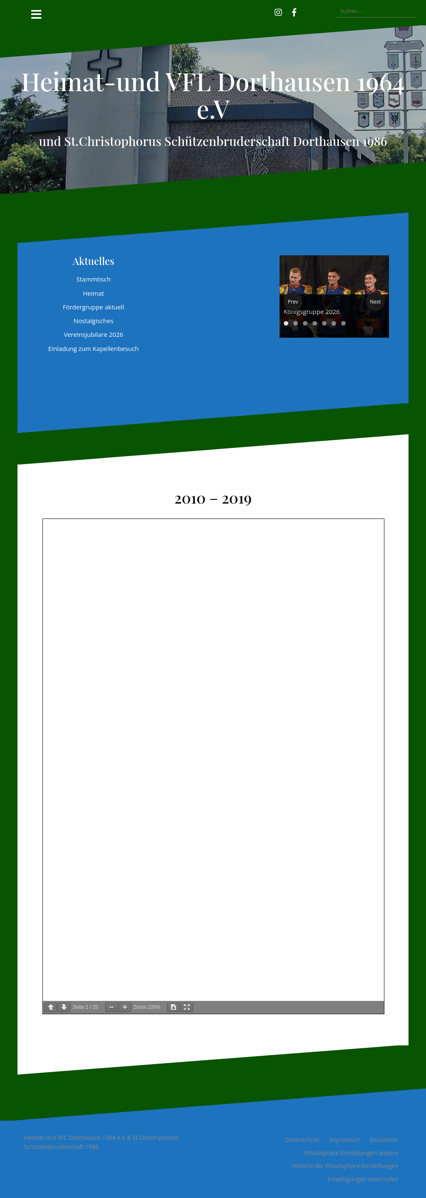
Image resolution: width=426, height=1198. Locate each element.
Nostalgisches (94, 320)
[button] (306, 11)
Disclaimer (384, 1140)
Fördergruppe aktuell (93, 307)
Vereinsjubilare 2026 (93, 334)
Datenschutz (302, 1140)
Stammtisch (93, 279)
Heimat (93, 293)
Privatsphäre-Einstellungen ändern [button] (351, 1153)
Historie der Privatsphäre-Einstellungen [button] (345, 1166)
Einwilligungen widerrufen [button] (363, 1179)
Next (375, 301)
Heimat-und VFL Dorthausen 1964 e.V (213, 94)
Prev (293, 301)
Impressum (344, 1140)
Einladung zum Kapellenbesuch (93, 348)
